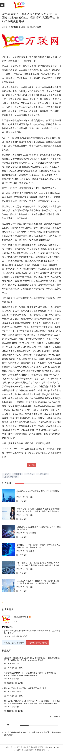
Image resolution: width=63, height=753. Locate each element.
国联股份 (17, 474)
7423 (7, 668)
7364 (19, 591)
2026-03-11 (20, 569)
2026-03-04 (20, 587)
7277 (19, 555)
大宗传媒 (32, 533)
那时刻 (18, 692)
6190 (7, 696)
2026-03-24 (20, 551)
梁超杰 (31, 551)
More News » (55, 716)
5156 (19, 519)
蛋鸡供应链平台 (10, 477)
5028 (39, 27)
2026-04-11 (20, 515)
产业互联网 (42, 474)
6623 (7, 683)
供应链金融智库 (14, 27)
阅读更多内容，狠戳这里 (14, 643)
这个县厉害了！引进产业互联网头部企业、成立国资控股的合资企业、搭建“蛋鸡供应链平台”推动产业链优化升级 (31, 17)
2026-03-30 (20, 533)
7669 (19, 573)
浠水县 (6, 474)
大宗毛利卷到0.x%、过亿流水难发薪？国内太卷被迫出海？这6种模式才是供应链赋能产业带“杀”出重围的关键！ (37, 565)
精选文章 (6, 650)
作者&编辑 (7, 609)
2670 (19, 501)
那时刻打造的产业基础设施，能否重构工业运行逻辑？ (26, 688)
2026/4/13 (7, 663)
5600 (7, 711)
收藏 (32, 465)
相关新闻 (6, 483)
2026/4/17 (7, 707)
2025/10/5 (7, 636)
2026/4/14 (7, 679)
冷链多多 (29, 474)
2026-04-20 (20, 497)
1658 (19, 537)
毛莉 (31, 497)
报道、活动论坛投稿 (37, 643)
